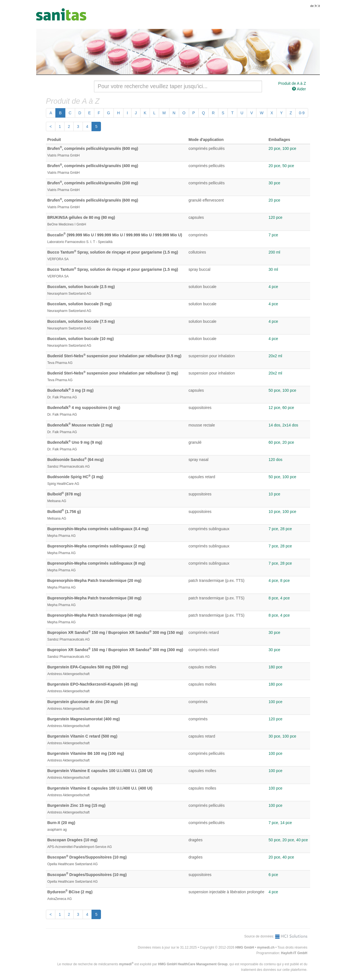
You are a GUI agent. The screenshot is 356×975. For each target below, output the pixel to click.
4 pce (273, 286)
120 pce (275, 217)
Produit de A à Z (292, 83)
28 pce (286, 529)
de (312, 6)
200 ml (274, 252)
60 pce (288, 407)
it (319, 6)
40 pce (302, 840)
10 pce (274, 494)
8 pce (285, 580)
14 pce (286, 822)
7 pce (273, 235)
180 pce (275, 667)
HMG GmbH (244, 947)
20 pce (274, 148)
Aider (299, 89)
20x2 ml (275, 356)
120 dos (275, 459)
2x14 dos (290, 425)
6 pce (273, 874)
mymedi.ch (266, 947)
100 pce (289, 148)
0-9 (302, 113)
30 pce (274, 183)
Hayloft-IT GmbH (294, 953)
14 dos (274, 425)
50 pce (288, 165)
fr (316, 6)
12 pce (274, 407)
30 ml (273, 269)
